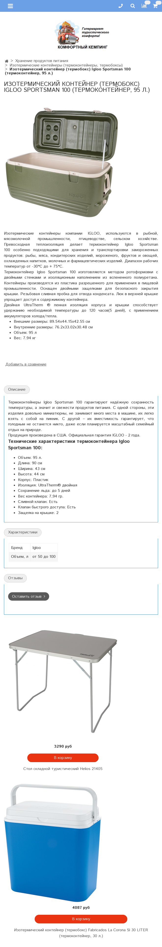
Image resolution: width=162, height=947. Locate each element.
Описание (17, 389)
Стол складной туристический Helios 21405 (63, 769)
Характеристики (22, 532)
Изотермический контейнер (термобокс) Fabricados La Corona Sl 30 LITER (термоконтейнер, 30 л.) (81, 933)
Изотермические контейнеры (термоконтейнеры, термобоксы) (66, 65)
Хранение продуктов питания (41, 61)
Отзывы (15, 578)
